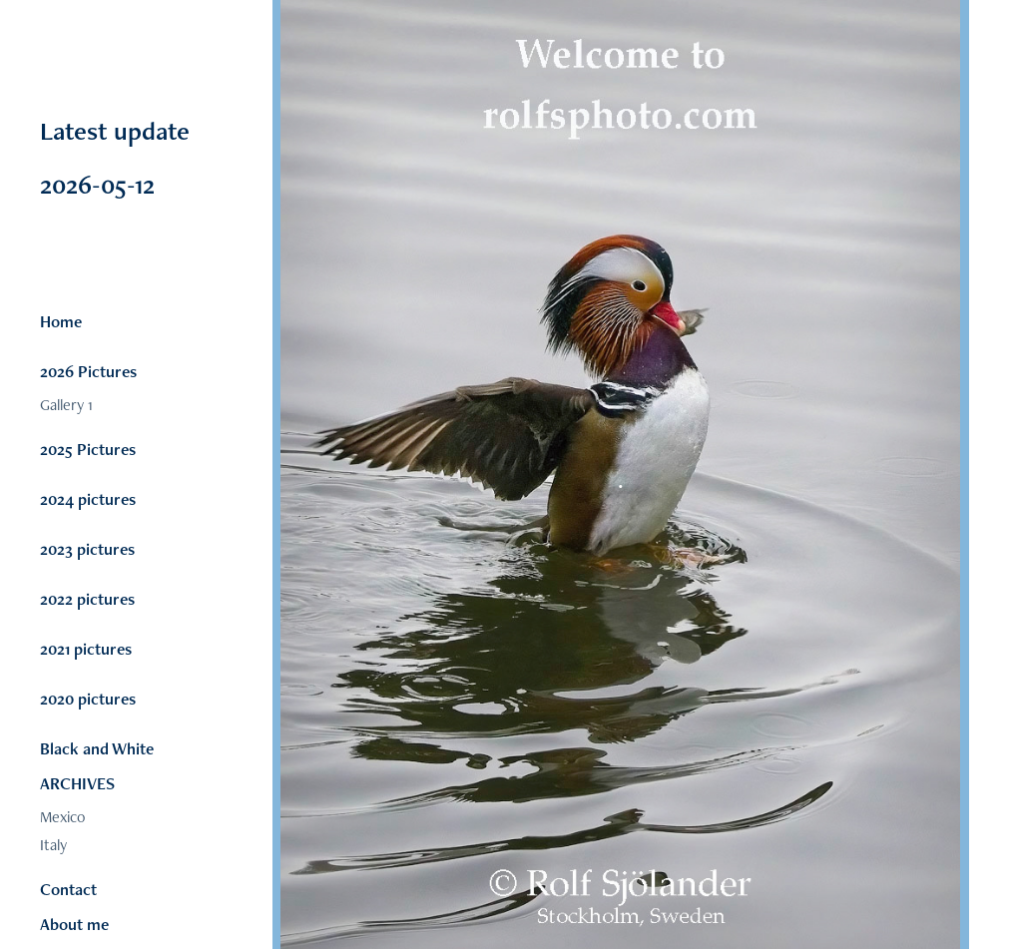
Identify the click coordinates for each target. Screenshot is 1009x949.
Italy (53, 844)
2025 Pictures (88, 449)
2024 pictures (88, 499)
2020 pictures (88, 699)
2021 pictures (86, 649)
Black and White (97, 748)
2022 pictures (87, 599)
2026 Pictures (88, 371)
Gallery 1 (66, 404)
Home (61, 321)
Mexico (62, 816)
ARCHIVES (77, 783)
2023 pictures (87, 549)
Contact (68, 889)
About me (74, 924)
